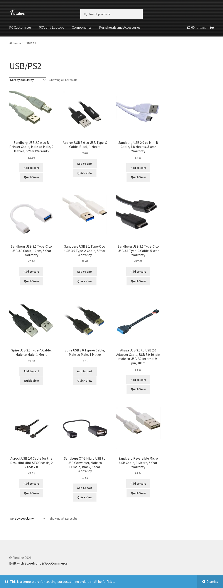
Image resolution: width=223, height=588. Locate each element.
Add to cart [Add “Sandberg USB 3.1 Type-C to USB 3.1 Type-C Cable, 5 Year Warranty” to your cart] (138, 271)
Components (81, 27)
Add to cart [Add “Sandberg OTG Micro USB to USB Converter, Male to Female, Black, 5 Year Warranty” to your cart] (84, 487)
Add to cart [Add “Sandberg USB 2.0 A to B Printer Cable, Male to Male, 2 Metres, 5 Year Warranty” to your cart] (31, 167)
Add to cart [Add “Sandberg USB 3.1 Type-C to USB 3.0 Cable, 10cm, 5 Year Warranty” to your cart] (31, 271)
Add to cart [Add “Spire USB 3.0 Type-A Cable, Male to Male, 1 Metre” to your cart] (84, 371)
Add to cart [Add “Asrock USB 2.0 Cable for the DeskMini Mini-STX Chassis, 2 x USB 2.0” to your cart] (31, 483)
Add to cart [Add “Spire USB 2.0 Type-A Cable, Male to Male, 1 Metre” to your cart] (31, 371)
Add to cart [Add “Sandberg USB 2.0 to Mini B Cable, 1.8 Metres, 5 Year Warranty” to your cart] (138, 167)
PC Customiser (20, 27)
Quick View (31, 177)
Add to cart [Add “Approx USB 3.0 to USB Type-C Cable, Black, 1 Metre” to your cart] (84, 163)
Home (17, 43)
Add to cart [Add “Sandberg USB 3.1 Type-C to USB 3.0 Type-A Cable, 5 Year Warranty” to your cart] (84, 271)
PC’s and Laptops (51, 27)
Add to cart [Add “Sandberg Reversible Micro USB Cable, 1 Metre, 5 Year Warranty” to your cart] (138, 483)
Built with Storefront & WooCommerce (38, 563)
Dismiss (212, 581)
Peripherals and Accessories (119, 27)
